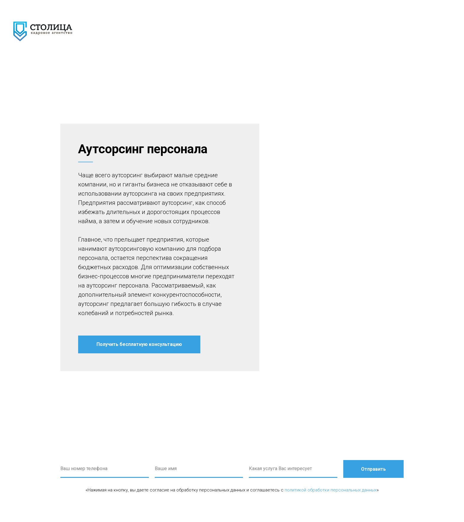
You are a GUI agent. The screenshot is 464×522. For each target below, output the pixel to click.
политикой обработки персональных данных (331, 490)
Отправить (373, 469)
